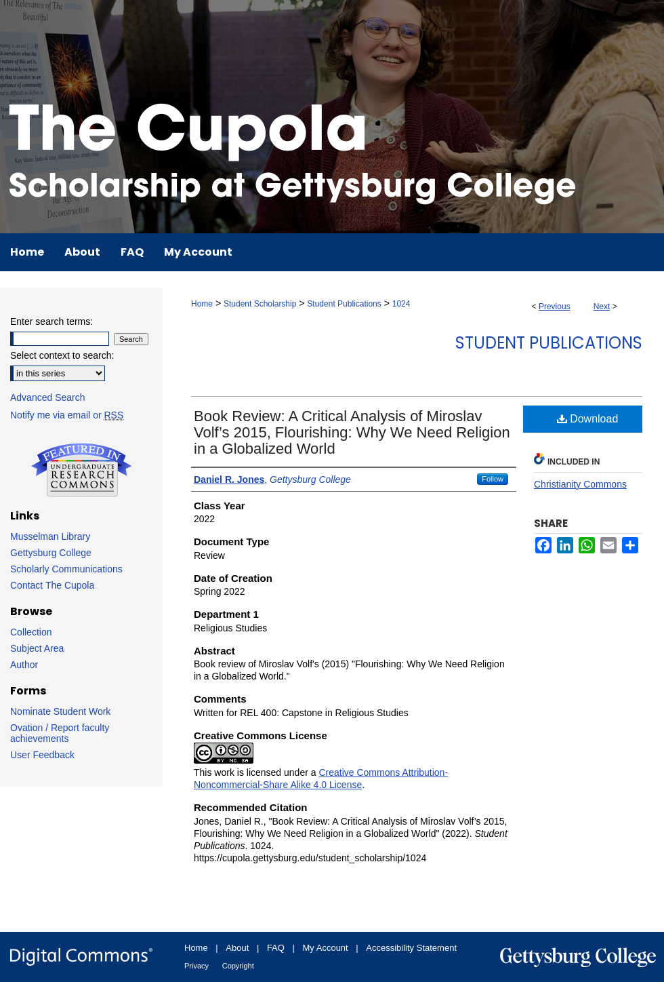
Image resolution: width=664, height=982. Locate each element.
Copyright (238, 966)
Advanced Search (47, 397)
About (237, 948)
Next (602, 306)
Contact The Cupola (52, 585)
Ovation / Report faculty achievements (59, 733)
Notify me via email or (66, 415)
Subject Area (37, 648)
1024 (401, 304)
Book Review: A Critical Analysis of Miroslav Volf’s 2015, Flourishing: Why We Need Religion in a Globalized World (352, 432)
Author (24, 664)
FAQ (276, 948)
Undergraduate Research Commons (81, 470)
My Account (325, 948)
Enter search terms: (51, 321)
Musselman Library (50, 536)
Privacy (196, 966)
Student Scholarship (260, 304)
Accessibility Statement (411, 948)
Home (202, 304)
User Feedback (42, 754)
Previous (554, 306)
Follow (492, 479)
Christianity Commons (580, 484)
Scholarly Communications (66, 569)
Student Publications (344, 304)
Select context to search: (62, 355)
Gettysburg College (50, 552)
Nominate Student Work (60, 711)
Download (588, 419)
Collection (30, 632)
